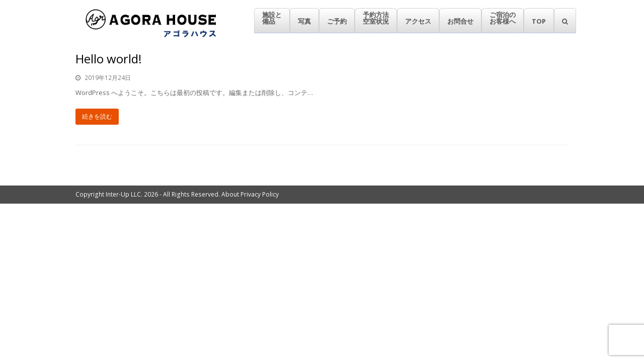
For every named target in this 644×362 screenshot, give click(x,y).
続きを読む (97, 116)
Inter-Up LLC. (124, 194)
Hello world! (108, 58)
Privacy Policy (259, 194)
